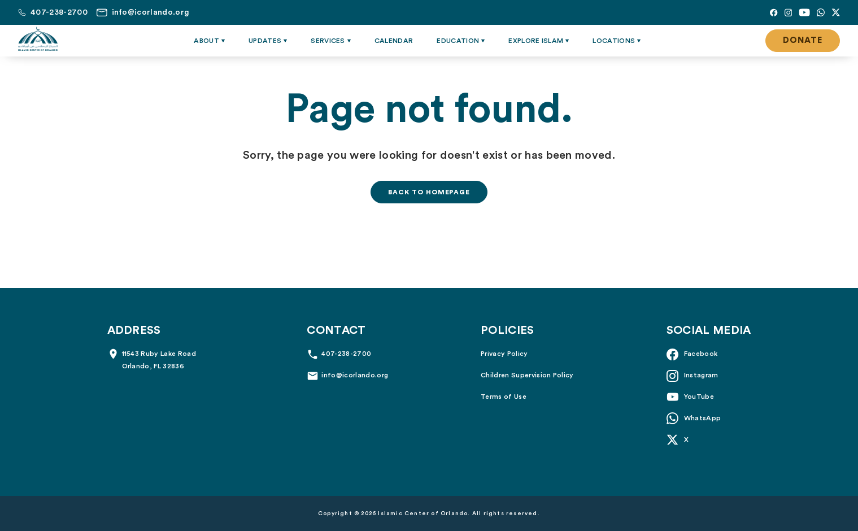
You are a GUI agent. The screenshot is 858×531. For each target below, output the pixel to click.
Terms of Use (503, 396)
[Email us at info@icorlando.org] (143, 12)
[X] (835, 12)
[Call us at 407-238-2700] (53, 12)
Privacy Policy (504, 353)
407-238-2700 (346, 353)
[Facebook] (773, 12)
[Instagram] (788, 12)
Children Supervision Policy (527, 375)
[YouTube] (804, 12)
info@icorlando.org (354, 375)
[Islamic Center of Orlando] (38, 39)
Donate (802, 40)
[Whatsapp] (821, 12)
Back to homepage (428, 192)
